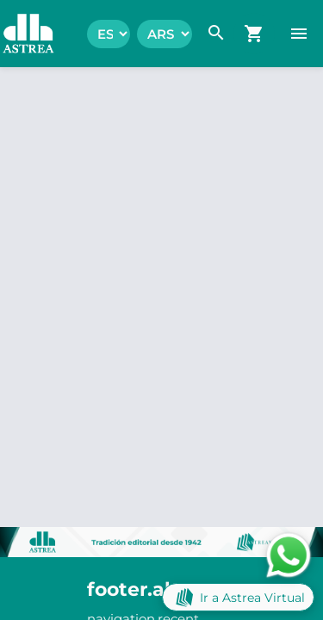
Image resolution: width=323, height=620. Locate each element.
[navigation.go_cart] (254, 33)
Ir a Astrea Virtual (238, 597)
